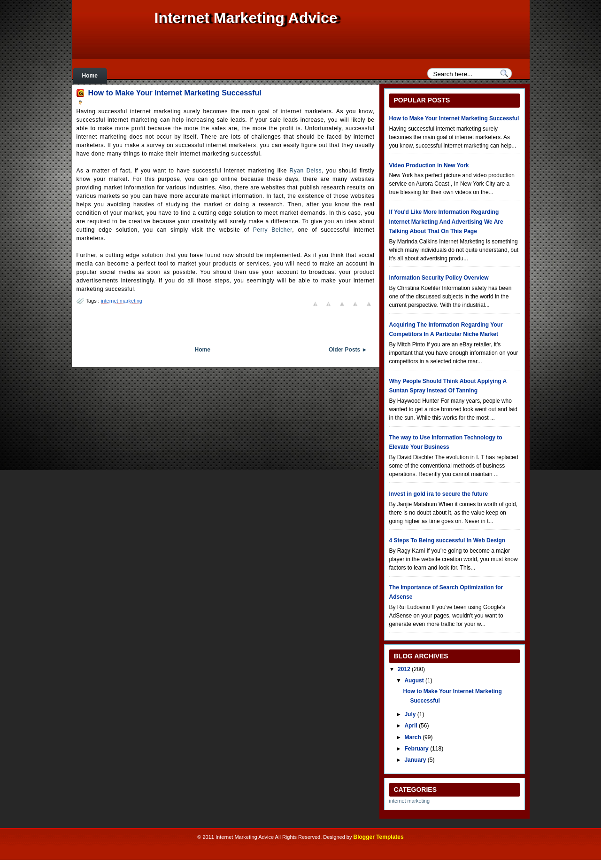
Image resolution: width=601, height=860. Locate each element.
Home (90, 75)
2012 (405, 669)
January (415, 760)
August (414, 680)
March (413, 737)
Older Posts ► (348, 349)
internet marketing (121, 301)
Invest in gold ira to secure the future (438, 494)
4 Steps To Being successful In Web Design (447, 540)
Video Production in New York (429, 165)
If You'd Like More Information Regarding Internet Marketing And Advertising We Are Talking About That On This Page (446, 222)
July (410, 714)
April (411, 725)
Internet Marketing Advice (246, 17)
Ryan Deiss (306, 170)
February (417, 748)
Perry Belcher (272, 230)
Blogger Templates (379, 837)
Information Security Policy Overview (439, 277)
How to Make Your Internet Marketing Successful (175, 93)
